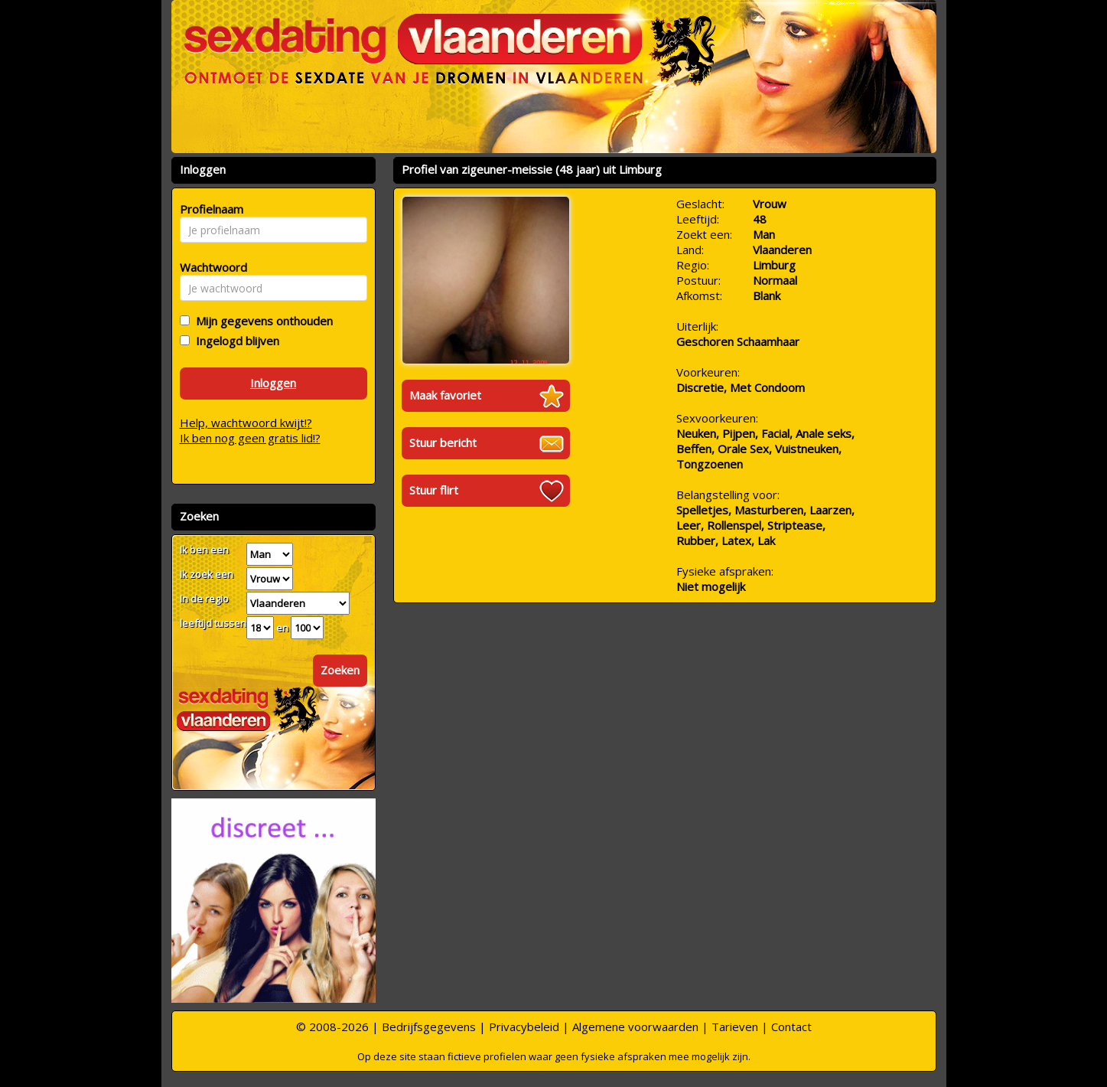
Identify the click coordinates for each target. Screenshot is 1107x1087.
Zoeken (340, 669)
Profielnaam (209, 209)
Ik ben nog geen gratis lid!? (250, 438)
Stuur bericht (443, 442)
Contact (791, 1026)
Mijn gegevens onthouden (261, 320)
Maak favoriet (445, 395)
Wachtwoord (209, 267)
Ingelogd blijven (234, 340)
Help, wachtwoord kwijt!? (246, 422)
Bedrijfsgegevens (429, 1026)
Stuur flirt (433, 490)
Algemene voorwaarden (635, 1026)
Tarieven (734, 1026)
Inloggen (273, 382)
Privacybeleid (524, 1026)
